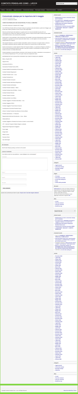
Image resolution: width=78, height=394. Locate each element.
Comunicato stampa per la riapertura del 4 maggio (23, 16)
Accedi (56, 201)
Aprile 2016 (57, 127)
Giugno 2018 (58, 98)
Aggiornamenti (17, 9)
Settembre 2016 (58, 121)
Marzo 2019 (57, 90)
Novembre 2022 (58, 55)
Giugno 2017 (58, 109)
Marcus (57, 45)
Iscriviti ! (60, 9)
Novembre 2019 (58, 85)
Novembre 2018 (58, 91)
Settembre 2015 (58, 137)
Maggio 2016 (58, 126)
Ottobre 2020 (58, 71)
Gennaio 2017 (58, 115)
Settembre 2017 (58, 104)
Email (3, 177)
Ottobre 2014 (58, 152)
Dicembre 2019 (58, 84)
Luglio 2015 (57, 140)
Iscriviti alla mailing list (66, 49)
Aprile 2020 (57, 77)
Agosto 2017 (58, 105)
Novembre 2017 (58, 102)
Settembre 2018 (58, 94)
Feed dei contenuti (59, 203)
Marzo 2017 (57, 112)
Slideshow (57, 170)
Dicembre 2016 (58, 116)
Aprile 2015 (57, 145)
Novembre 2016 (58, 118)
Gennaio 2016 (58, 130)
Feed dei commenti (59, 204)
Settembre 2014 (58, 154)
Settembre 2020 (58, 73)
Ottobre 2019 (58, 87)
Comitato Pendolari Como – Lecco (19, 3)
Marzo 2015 (57, 146)
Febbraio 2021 (58, 68)
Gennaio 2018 (58, 101)
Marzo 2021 (57, 66)
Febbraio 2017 (58, 113)
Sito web (4, 182)
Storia (3, 9)
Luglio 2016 (57, 123)
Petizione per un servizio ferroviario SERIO (64, 26)
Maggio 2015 (58, 143)
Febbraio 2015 (58, 148)
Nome (3, 172)
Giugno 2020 (58, 74)
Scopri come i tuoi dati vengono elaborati (29, 192)
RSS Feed (76, 10)
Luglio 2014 (57, 157)
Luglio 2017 (57, 107)
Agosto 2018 (58, 96)
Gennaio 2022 (58, 62)
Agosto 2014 (58, 155)
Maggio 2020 (58, 76)
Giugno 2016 (58, 124)
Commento (4, 156)
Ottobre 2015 (58, 135)
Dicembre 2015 (58, 132)
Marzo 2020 (57, 79)
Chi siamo (9, 9)
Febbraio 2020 (58, 80)
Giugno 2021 (58, 65)
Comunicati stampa (28, 9)
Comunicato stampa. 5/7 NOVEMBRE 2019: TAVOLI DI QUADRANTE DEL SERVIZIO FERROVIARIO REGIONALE (64, 47)
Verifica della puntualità (60, 182)
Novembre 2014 (58, 151)
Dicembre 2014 (58, 149)
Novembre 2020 (58, 69)
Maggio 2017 (58, 110)
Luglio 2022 (57, 57)
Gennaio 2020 (58, 82)
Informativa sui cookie (60, 177)
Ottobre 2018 (58, 93)
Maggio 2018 (58, 99)
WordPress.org (58, 206)
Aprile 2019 (57, 88)
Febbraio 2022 (58, 60)
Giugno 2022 (58, 59)
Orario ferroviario (51, 9)
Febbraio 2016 (58, 129)
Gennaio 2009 (58, 159)
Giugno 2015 (58, 141)
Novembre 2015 (58, 134)
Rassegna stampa (40, 9)
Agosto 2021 (58, 63)
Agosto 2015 (58, 138)
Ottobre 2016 (58, 119)
